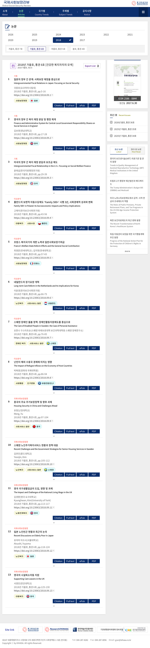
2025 (34, 34)
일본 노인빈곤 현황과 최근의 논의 (57, 533)
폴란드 (42, 223)
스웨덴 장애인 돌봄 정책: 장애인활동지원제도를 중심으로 (57, 323)
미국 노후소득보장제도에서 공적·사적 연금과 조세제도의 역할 (127, 205)
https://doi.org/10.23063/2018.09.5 (32, 257)
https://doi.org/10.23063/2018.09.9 (32, 421)
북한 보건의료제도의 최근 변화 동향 (127, 223)
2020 (10, 40)
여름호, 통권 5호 (58, 48)
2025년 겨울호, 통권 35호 (125, 129)
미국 (34, 183)
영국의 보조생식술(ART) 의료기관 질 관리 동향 (127, 165)
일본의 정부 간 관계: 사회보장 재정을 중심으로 (57, 80)
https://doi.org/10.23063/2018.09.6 (32, 297)
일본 (34, 100)
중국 (36, 426)
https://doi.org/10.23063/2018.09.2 (32, 137)
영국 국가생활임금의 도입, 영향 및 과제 (57, 490)
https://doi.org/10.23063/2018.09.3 (32, 177)
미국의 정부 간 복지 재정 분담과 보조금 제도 (57, 163)
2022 (106, 34)
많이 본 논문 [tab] (136, 151)
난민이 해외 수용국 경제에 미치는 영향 (57, 363)
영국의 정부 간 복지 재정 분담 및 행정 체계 (57, 122)
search (135, 11)
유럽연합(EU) (46, 383)
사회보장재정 (21, 101)
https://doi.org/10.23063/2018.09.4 (32, 217)
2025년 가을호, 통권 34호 (125, 135)
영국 (34, 143)
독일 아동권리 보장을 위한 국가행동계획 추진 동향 (127, 240)
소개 (5, 12)
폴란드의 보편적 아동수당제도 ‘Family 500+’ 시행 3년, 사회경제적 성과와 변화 (57, 203)
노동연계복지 (21, 513)
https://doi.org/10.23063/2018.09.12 (33, 550)
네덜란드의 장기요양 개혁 (57, 283)
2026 (10, 34)
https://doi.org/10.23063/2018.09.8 (32, 377)
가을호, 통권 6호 (37, 48)
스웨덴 (51, 343)
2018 (58, 40)
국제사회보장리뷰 (16, 4)
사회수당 (31, 223)
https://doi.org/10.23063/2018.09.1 (32, 95)
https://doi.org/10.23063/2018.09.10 (33, 464)
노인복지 (19, 303)
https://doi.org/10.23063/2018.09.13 (33, 590)
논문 (21, 12)
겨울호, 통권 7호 (15, 48)
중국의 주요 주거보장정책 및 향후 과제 (57, 403)
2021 (130, 34)
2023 (82, 34)
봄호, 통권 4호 (79, 48)
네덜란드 (50, 303)
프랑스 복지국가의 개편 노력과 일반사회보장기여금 (57, 243)
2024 (58, 34)
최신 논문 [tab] (118, 151)
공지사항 (87, 12)
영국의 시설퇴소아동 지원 (57, 576)
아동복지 (19, 223)
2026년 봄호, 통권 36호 (124, 122)
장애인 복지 (21, 343)
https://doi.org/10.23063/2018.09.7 (32, 337)
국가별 (42, 12)
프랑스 (35, 263)
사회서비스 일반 (34, 303)
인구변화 (31, 383)
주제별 (65, 12)
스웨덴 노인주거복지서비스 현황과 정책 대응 (57, 446)
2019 (34, 40)
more (127, 251)
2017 (82, 40)
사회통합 (19, 383)
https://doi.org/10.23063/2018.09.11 (33, 507)
